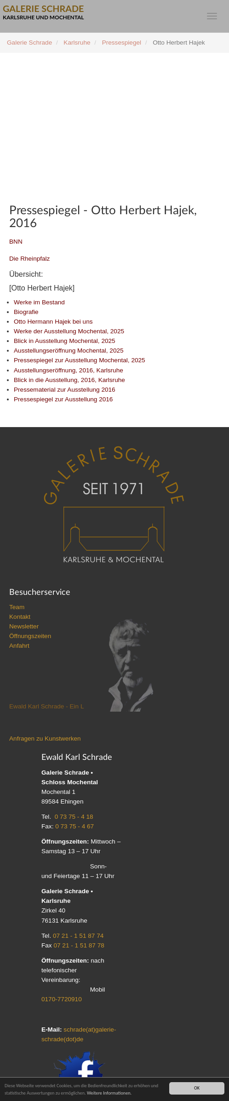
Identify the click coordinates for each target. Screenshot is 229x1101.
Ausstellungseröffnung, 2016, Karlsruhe (68, 370)
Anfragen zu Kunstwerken (45, 738)
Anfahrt (19, 645)
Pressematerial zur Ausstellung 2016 (64, 389)
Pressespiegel (121, 42)
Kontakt (19, 616)
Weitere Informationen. (109, 1093)
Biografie (26, 311)
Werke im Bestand (39, 302)
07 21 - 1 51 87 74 (78, 935)
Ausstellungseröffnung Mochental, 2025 (69, 350)
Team (16, 607)
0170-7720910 (61, 999)
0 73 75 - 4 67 (74, 826)
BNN (16, 241)
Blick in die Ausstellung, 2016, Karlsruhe (69, 380)
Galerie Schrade (29, 42)
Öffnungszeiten (30, 636)
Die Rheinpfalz (29, 258)
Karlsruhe (76, 42)
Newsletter (24, 626)
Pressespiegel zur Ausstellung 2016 (63, 399)
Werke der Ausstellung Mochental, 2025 (69, 331)
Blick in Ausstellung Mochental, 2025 (64, 340)
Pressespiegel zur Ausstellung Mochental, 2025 (79, 360)
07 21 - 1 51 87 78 (78, 945)
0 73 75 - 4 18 (74, 816)
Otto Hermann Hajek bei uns (53, 321)
